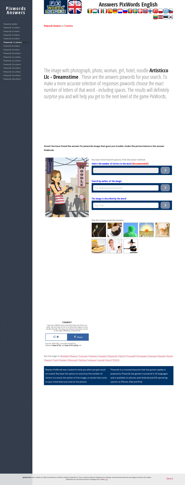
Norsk (170, 356)
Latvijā (101, 360)
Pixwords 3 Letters (11, 28)
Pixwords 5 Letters (11, 35)
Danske (161, 356)
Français (83, 356)
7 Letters (68, 25)
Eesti (108, 360)
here (106, 479)
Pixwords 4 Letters (11, 31)
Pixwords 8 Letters (11, 46)
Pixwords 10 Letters (12, 53)
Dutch (122, 356)
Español (103, 356)
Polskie (62, 360)
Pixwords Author (10, 24)
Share (78, 337)
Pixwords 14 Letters (12, 68)
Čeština (82, 360)
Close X (169, 478)
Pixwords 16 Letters (12, 75)
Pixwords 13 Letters (12, 64)
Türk (55, 360)
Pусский (131, 356)
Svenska (152, 356)
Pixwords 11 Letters (12, 57)
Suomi (48, 360)
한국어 (116, 360)
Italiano (93, 356)
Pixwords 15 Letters (12, 72)
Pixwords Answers (53, 25)
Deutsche (113, 356)
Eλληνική (72, 360)
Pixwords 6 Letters (11, 39)
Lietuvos (92, 360)
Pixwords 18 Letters (12, 79)
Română (64, 356)
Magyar (73, 356)
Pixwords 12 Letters (12, 61)
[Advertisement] (108, 47)
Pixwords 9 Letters (11, 50)
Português (141, 356)
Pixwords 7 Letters (12, 42)
